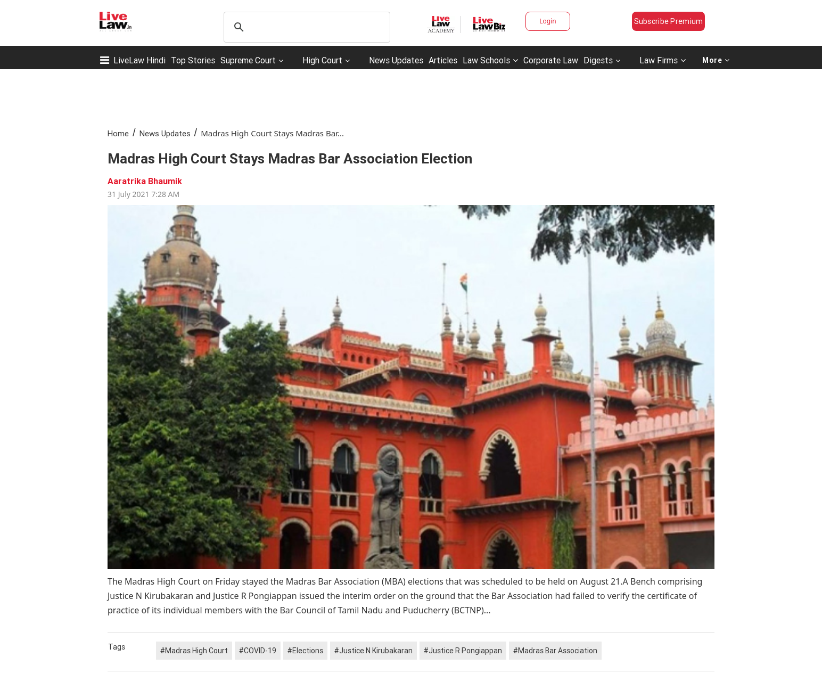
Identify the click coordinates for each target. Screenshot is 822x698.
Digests (598, 60)
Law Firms (662, 60)
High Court (322, 60)
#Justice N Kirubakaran (373, 650)
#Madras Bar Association (555, 650)
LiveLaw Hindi (139, 60)
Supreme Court (248, 60)
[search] (305, 27)
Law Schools (490, 60)
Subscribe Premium (668, 21)
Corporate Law (550, 60)
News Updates (396, 60)
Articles (443, 60)
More (716, 60)
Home (118, 133)
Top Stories (193, 60)
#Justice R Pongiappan (463, 650)
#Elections (305, 650)
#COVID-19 (257, 650)
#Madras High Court (194, 650)
